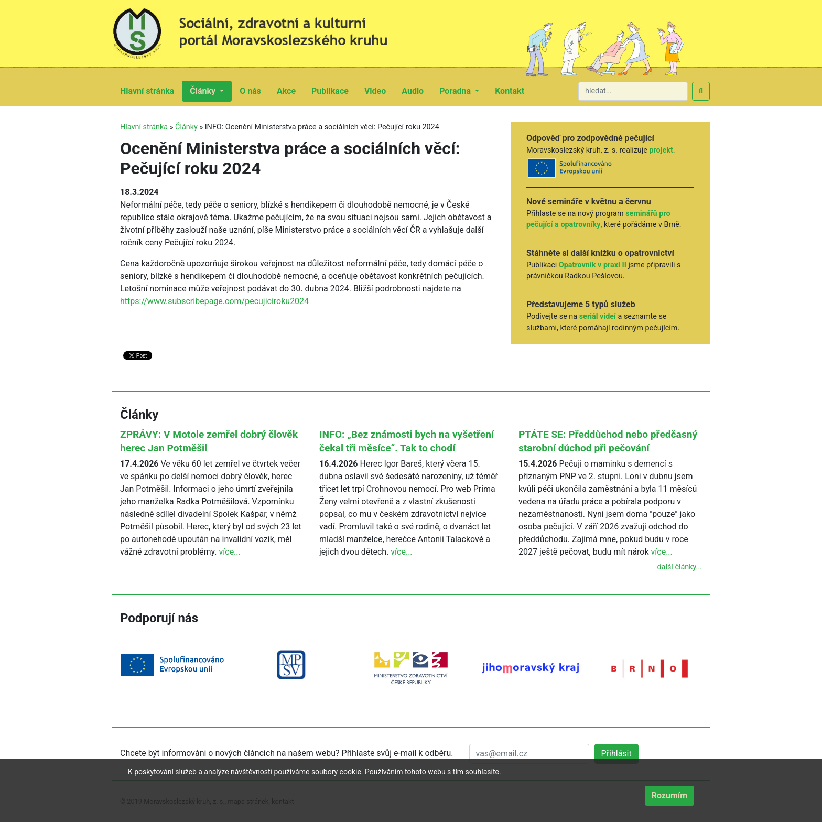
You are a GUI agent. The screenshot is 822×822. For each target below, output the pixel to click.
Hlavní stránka (151, 90)
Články (186, 127)
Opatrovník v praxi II (592, 265)
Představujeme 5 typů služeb (580, 304)
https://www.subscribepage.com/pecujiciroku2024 (214, 301)
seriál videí (597, 316)
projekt (661, 150)
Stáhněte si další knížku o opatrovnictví (600, 253)
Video (379, 90)
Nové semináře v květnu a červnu (588, 202)
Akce (290, 90)
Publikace (333, 90)
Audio (416, 90)
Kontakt (513, 90)
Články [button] (204, 91)
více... (230, 552)
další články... (679, 567)
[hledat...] (633, 91)
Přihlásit (616, 754)
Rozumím (669, 796)
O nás (254, 90)
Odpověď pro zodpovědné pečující (590, 138)
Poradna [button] (456, 91)
